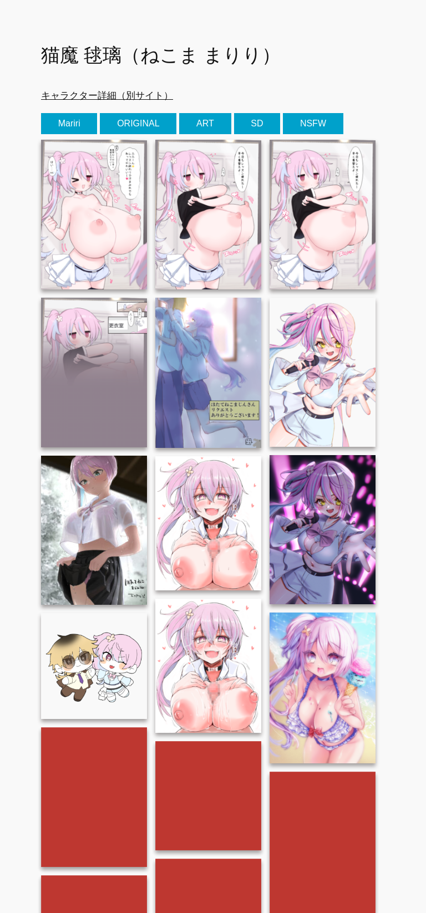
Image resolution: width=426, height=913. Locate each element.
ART (205, 123)
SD (257, 123)
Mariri (69, 123)
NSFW (313, 123)
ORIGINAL (138, 123)
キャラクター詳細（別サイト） (107, 95)
